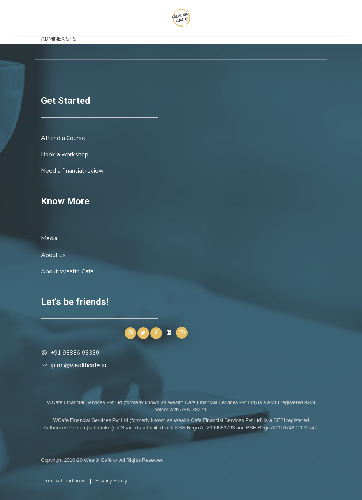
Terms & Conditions (63, 480)
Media (49, 238)
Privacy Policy (111, 480)
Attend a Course (63, 138)
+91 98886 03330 (75, 352)
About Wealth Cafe (67, 271)
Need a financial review (72, 171)
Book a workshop (64, 154)
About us (53, 255)
